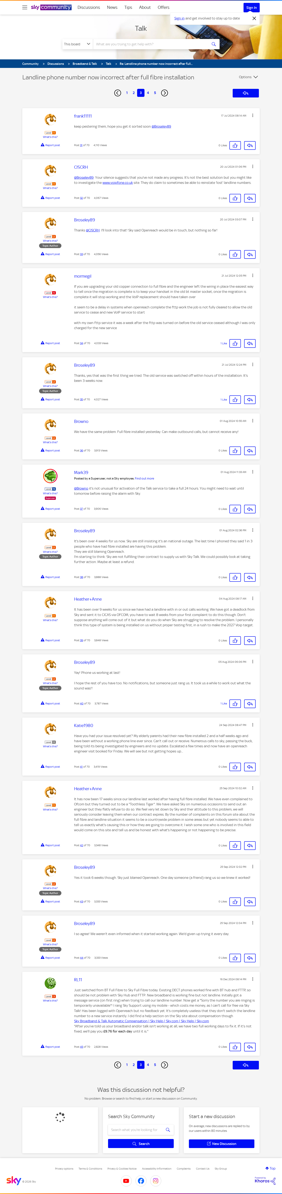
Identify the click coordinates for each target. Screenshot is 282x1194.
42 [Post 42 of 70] (81, 845)
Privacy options (64, 1168)
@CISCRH (93, 230)
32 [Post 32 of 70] (81, 197)
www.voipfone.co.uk (118, 183)
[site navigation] (24, 7)
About (145, 7)
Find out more (144, 478)
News (112, 7)
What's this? (50, 137)
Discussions (89, 7)
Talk (141, 28)
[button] (253, 115)
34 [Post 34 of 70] (81, 343)
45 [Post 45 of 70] (81, 1046)
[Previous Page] (118, 93)
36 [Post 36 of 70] (81, 450)
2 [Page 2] (134, 93)
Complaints (184, 1168)
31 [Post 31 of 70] (81, 145)
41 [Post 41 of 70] (81, 766)
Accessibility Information (156, 1168)
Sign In (251, 8)
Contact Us (202, 1168)
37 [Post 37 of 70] (81, 508)
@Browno (81, 488)
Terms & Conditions (90, 1168)
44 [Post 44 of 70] (81, 957)
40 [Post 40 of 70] (81, 703)
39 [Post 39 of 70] (81, 640)
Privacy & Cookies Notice (121, 1168)
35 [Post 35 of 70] (81, 399)
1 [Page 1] (127, 93)
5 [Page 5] (155, 93)
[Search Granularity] (77, 44)
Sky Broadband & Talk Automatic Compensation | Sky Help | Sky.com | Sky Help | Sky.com (141, 1021)
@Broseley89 (161, 126)
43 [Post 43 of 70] (81, 901)
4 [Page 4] (148, 93)
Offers (163, 7)
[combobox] (150, 44)
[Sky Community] (51, 7)
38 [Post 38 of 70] (81, 577)
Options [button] (245, 77)
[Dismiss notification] (254, 18)
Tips (128, 7)
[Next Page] (164, 93)
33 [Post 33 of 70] (81, 254)
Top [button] (272, 1168)
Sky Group (221, 1168)
